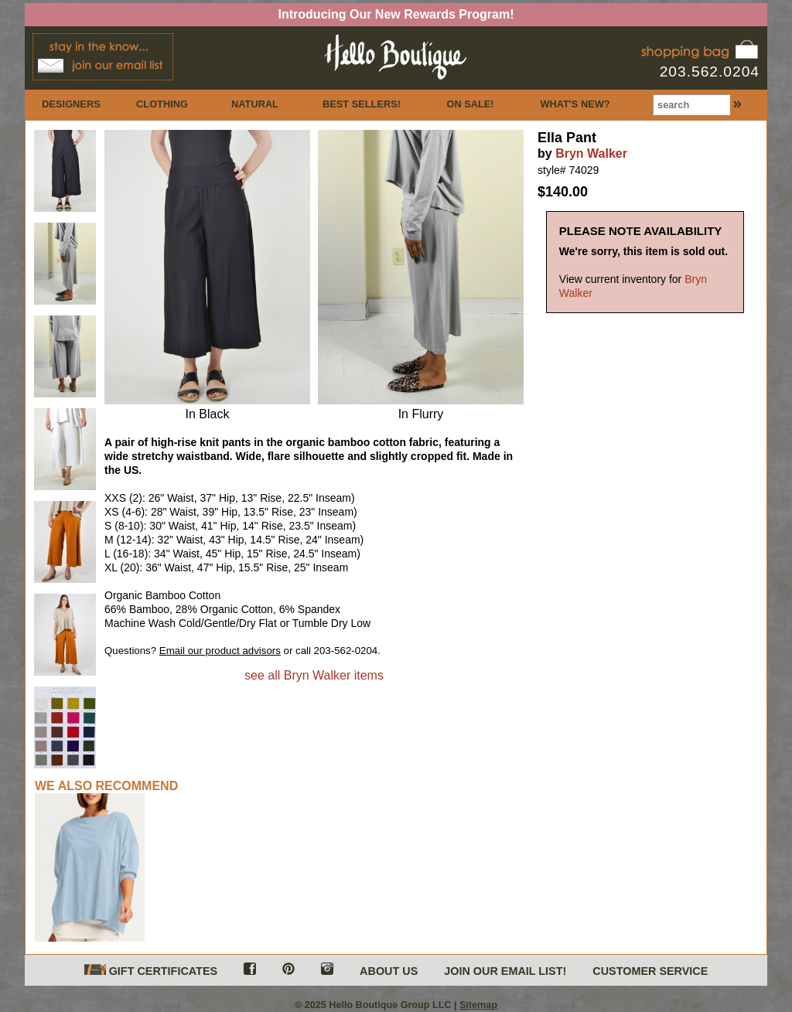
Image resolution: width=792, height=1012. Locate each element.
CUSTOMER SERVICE (650, 971)
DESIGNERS (71, 104)
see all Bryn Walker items (314, 675)
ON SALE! (469, 104)
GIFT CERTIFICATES (150, 970)
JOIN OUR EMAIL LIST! (505, 971)
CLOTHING (162, 104)
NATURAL (254, 104)
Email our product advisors (220, 650)
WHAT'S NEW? (574, 104)
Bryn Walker (591, 153)
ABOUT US (389, 971)
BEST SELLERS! (362, 104)
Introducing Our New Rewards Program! (396, 14)
